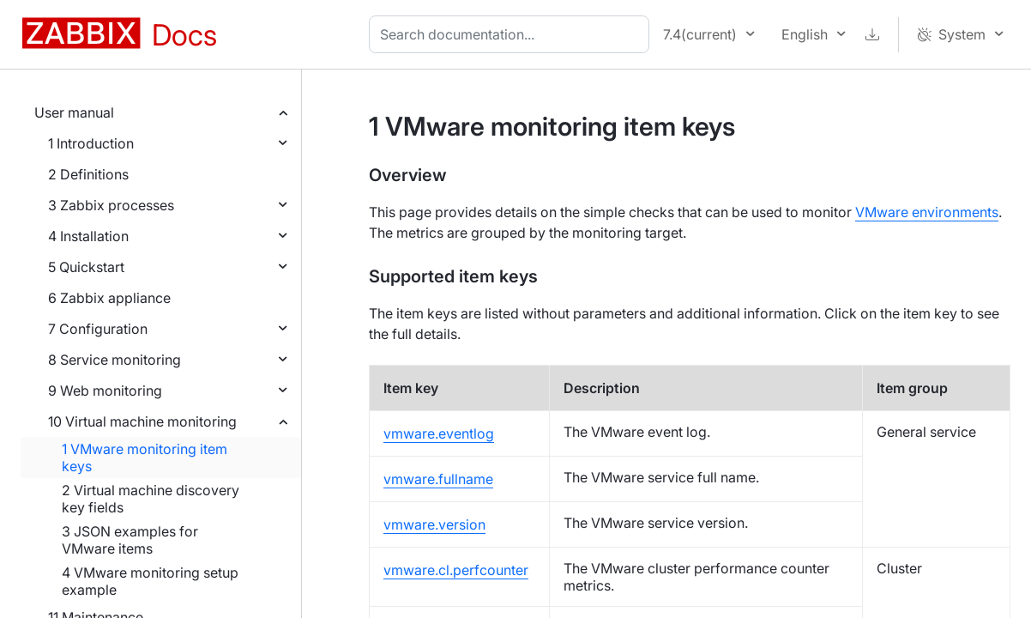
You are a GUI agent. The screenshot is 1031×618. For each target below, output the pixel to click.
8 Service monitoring (114, 359)
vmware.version (434, 524)
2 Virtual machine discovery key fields (150, 499)
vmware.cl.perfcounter (455, 570)
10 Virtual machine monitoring (142, 421)
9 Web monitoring (105, 390)
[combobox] (512, 34)
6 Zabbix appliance (109, 297)
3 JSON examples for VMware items (130, 540)
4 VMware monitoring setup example (150, 581)
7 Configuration (98, 328)
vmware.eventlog (438, 433)
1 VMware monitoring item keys (144, 457)
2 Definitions (88, 174)
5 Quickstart (86, 267)
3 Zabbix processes (111, 205)
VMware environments (926, 212)
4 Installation (88, 236)
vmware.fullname (438, 479)
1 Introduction (91, 143)
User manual (74, 112)
